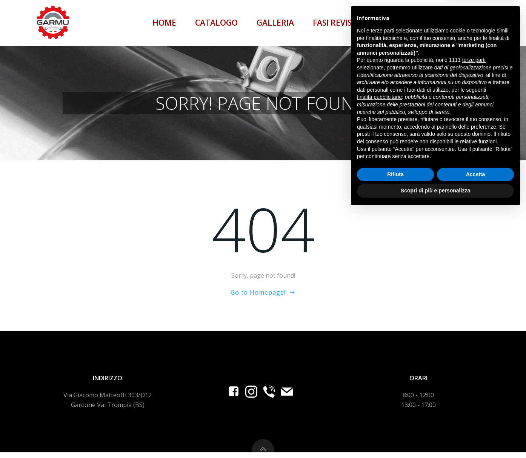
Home (165, 22)
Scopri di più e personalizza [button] (435, 437)
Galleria (276, 22)
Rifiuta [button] (395, 421)
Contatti (466, 22)
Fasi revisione (343, 22)
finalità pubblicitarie (379, 344)
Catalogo (217, 22)
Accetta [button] (475, 421)
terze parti (474, 307)
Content (409, 22)
